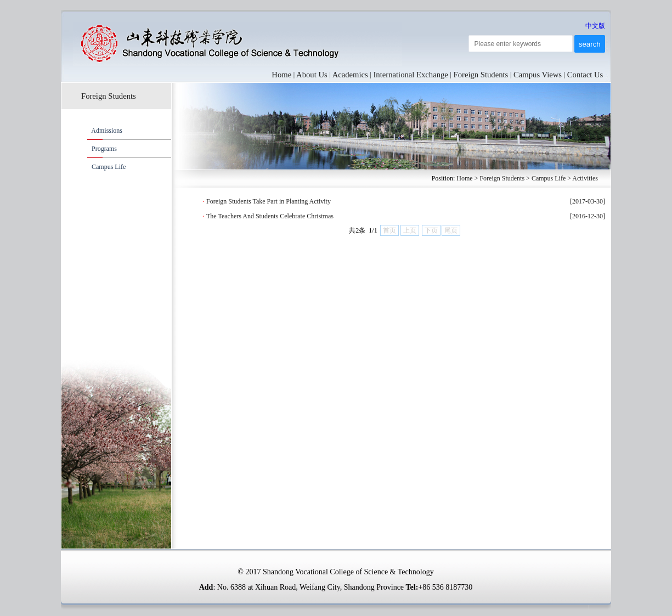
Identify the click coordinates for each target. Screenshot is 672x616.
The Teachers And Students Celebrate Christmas (270, 216)
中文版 (595, 26)
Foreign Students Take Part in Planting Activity (268, 201)
